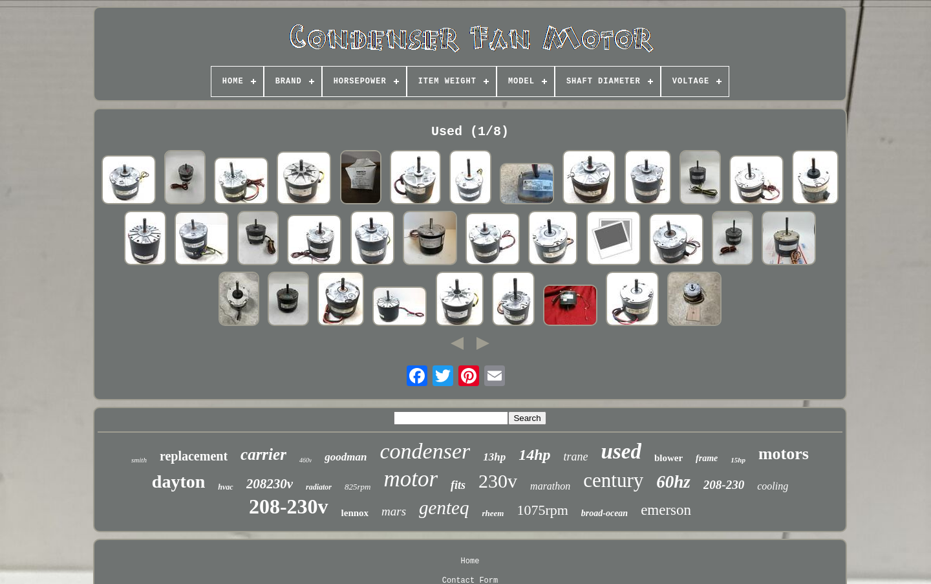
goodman (346, 457)
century (613, 480)
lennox (355, 513)
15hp (738, 460)
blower (668, 458)
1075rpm (542, 510)
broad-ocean (604, 513)
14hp (534, 454)
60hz (673, 482)
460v (305, 460)
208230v (269, 484)
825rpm (357, 487)
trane (576, 456)
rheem (493, 513)
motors (783, 453)
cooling (772, 486)
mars (393, 511)
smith (139, 460)
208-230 (723, 485)
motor (410, 479)
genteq (444, 507)
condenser (425, 451)
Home (470, 561)
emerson (666, 510)
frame (707, 458)
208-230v (288, 506)
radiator (319, 487)
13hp (494, 457)
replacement (194, 456)
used (621, 451)
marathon (550, 486)
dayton (178, 481)
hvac (225, 487)
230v (497, 481)
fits (458, 485)
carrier (263, 454)
